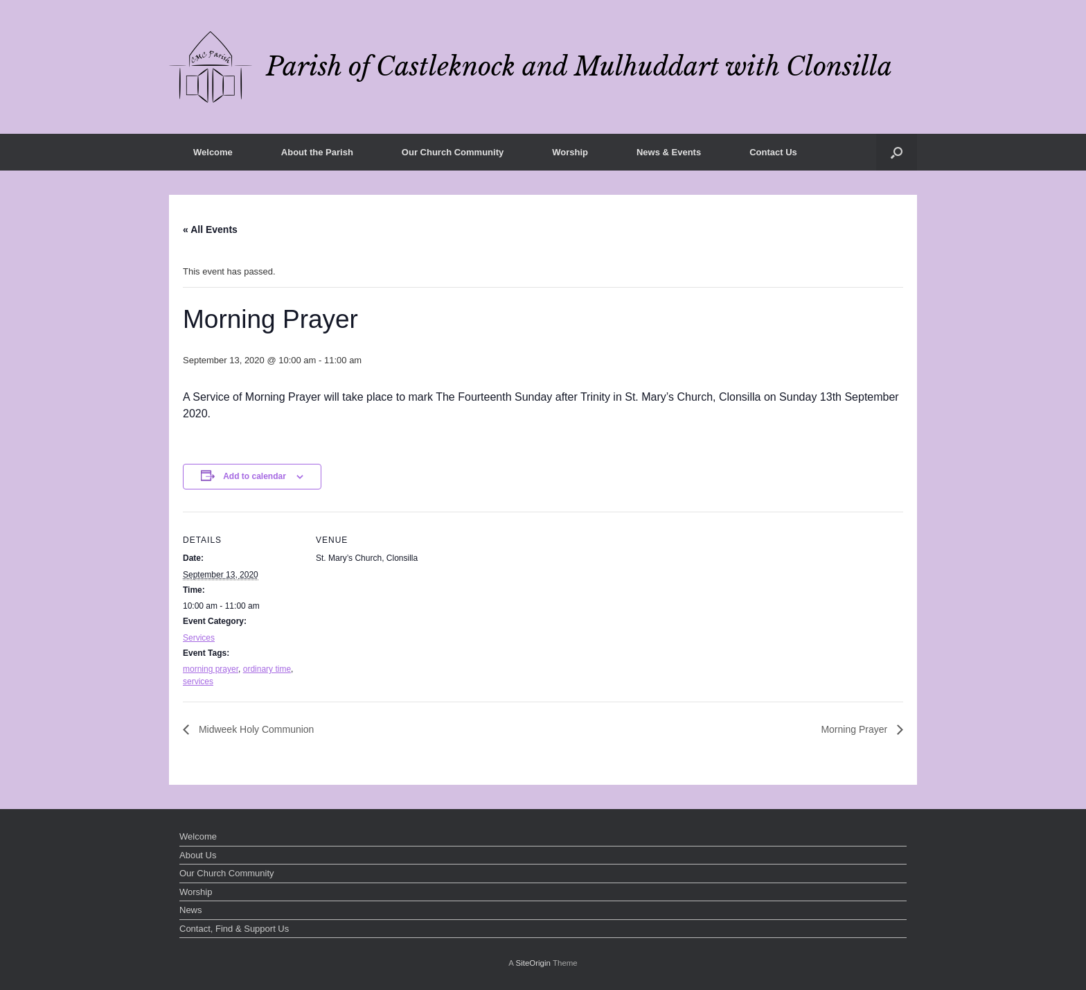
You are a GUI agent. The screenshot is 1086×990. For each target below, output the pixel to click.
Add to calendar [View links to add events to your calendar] (254, 476)
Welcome (213, 152)
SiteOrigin (533, 963)
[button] (896, 152)
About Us (197, 855)
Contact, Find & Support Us (234, 928)
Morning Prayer (855, 729)
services (198, 681)
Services (199, 638)
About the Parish (317, 152)
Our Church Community (453, 152)
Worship (570, 152)
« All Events (210, 229)
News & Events (669, 152)
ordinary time (267, 669)
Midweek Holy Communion (255, 729)
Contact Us (773, 152)
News (190, 910)
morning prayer (210, 669)
